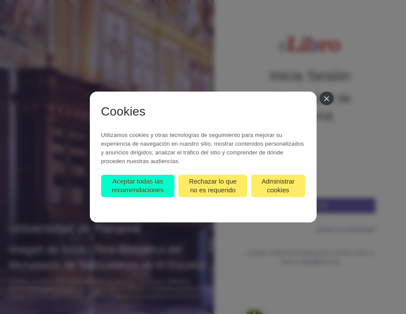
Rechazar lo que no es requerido (212, 185)
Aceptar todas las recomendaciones (138, 185)
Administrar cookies (278, 185)
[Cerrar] (326, 98)
